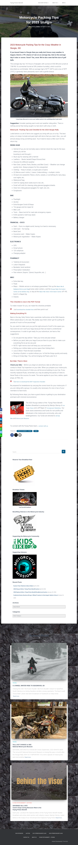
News (64, 2)
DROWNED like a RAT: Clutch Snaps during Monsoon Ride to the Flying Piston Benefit (27, 808)
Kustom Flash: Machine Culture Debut (23, 586)
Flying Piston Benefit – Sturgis (47, 837)
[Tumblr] (1, 422)
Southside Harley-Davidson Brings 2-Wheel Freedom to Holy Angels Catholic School (35, 595)
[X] (1, 413)
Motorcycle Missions (24, 418)
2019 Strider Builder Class (39, 833)
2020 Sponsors (19, 833)
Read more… (17, 696)
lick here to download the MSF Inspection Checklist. (32, 382)
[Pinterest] (1, 416)
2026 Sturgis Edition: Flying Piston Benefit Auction (26, 589)
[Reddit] (1, 425)
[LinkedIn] (1, 419)
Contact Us (26, 837)
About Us (55, 2)
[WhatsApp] (1, 429)
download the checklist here (27, 309)
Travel (15, 683)
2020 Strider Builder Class (56, 833)
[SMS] (1, 435)
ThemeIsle (65, 841)
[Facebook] (1, 409)
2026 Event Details (43, 2)
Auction (28, 833)
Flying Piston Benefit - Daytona (25, 803)
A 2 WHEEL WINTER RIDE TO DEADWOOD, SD (29, 685)
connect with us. (44, 426)
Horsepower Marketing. (56, 408)
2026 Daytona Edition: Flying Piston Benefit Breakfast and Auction (30, 592)
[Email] (1, 432)
